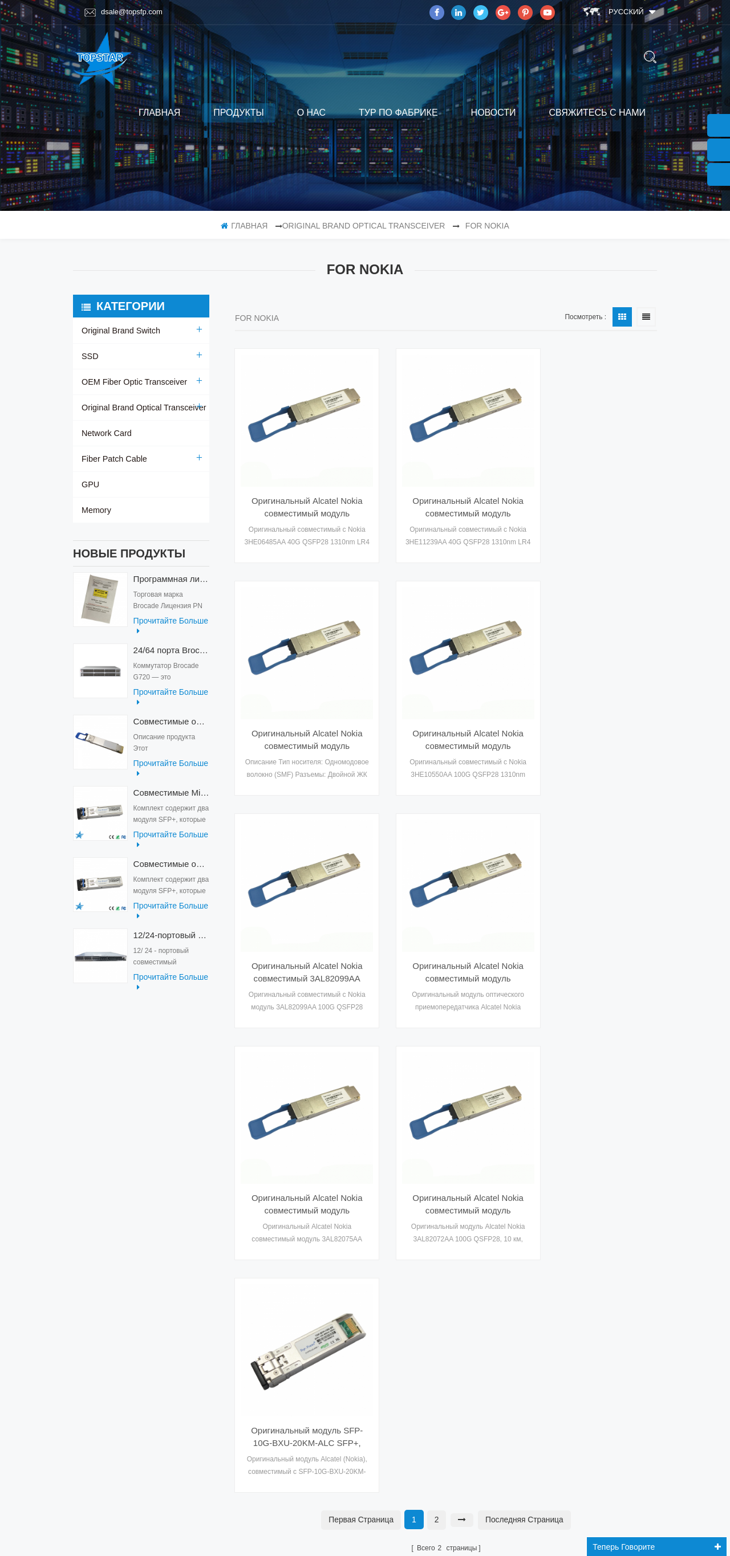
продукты (238, 112)
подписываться (396, 1441)
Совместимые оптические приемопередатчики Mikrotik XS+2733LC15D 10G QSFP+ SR (171, 869)
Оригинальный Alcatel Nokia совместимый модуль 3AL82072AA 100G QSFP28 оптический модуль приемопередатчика (446, 925)
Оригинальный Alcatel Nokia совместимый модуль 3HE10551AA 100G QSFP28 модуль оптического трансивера (592, 492)
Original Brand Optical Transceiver (363, 225)
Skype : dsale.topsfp (573, 1296)
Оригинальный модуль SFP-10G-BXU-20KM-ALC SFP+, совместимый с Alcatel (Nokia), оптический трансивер (592, 925)
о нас (311, 112)
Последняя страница (525, 1007)
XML (89, 1219)
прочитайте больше (170, 631)
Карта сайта (105, 1264)
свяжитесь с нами (597, 112)
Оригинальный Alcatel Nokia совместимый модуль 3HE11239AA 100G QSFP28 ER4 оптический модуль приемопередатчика (446, 492)
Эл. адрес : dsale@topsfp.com (591, 1272)
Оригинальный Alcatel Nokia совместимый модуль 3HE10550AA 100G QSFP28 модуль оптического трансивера (299, 708)
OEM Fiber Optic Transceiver (133, 381)
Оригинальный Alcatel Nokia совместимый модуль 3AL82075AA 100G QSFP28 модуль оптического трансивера (592, 708)
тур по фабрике (398, 112)
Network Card (106, 433)
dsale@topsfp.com (123, 12)
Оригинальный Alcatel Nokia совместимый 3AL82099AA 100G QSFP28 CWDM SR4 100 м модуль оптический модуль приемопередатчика (446, 708)
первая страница (360, 1007)
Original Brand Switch (120, 330)
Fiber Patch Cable (113, 458)
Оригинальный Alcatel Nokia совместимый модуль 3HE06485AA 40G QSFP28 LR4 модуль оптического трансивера (299, 492)
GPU (90, 484)
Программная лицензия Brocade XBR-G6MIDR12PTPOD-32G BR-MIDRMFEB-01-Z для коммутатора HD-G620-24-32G (171, 584)
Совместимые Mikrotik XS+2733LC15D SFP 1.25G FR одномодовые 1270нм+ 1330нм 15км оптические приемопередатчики (171, 798)
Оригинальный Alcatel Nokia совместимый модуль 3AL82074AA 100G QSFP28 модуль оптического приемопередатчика (299, 925)
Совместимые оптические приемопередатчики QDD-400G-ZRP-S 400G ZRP (171, 727)
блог (91, 1241)
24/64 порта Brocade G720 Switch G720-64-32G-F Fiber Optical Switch (171, 656)
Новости (493, 112)
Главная (159, 112)
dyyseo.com (519, 1535)
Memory (96, 510)
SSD (90, 356)
